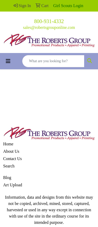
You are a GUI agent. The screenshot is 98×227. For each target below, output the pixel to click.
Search (9, 166)
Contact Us (12, 158)
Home (8, 144)
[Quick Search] (53, 61)
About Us (11, 151)
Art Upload (12, 185)
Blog (7, 177)
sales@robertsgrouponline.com (49, 27)
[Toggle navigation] (8, 61)
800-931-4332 (49, 21)
